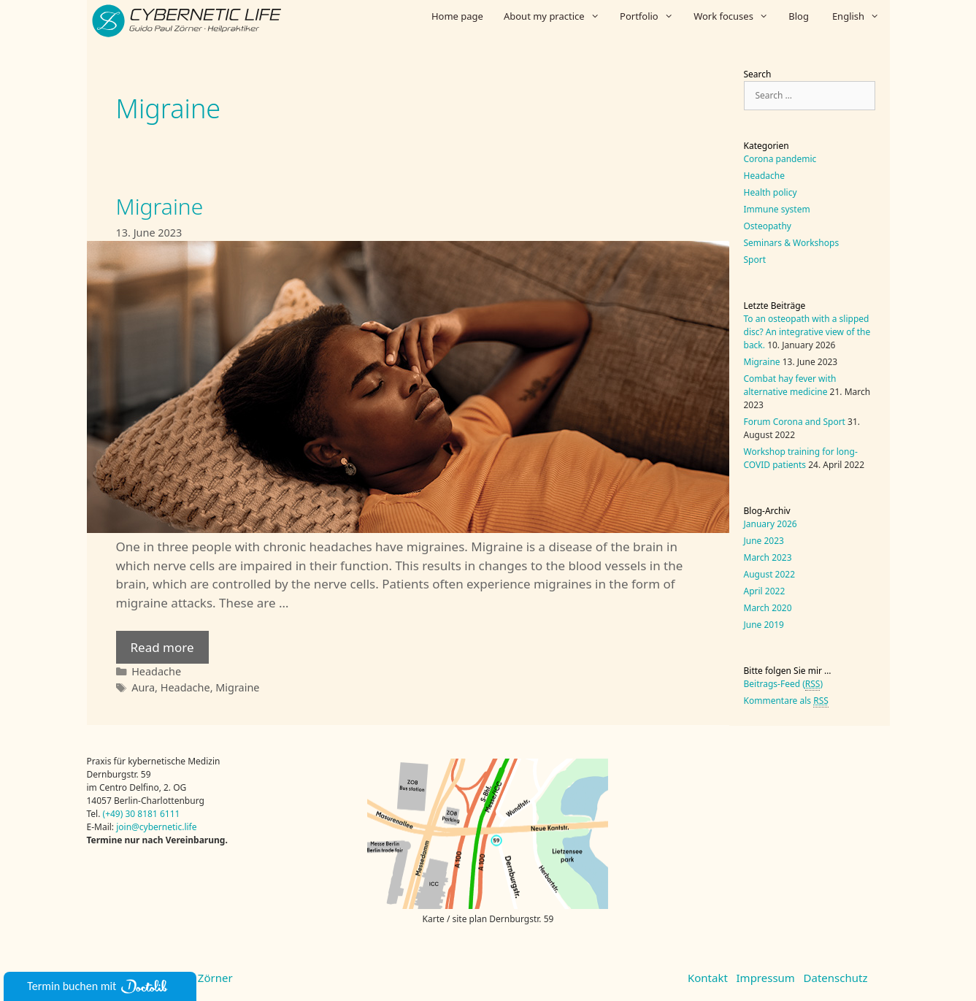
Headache (156, 671)
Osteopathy (767, 226)
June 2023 (764, 540)
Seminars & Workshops (791, 243)
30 (130, 814)
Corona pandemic (780, 159)
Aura (143, 687)
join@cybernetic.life (156, 827)
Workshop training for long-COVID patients (801, 458)
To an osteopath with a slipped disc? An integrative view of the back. (807, 331)
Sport (755, 259)
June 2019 (764, 624)
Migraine (160, 206)
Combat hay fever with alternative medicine (790, 385)
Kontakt (708, 977)
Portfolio (651, 16)
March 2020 (768, 608)
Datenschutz (836, 977)
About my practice (557, 16)
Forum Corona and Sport (794, 421)
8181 (147, 814)
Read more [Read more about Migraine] (162, 647)
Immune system (777, 209)
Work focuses (735, 16)
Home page (457, 16)
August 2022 (770, 574)
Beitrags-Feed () (783, 684)
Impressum (766, 977)
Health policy (770, 192)
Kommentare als (786, 700)
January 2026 (770, 524)
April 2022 (764, 591)
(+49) (114, 814)
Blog (798, 16)
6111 (169, 814)
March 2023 (768, 557)
